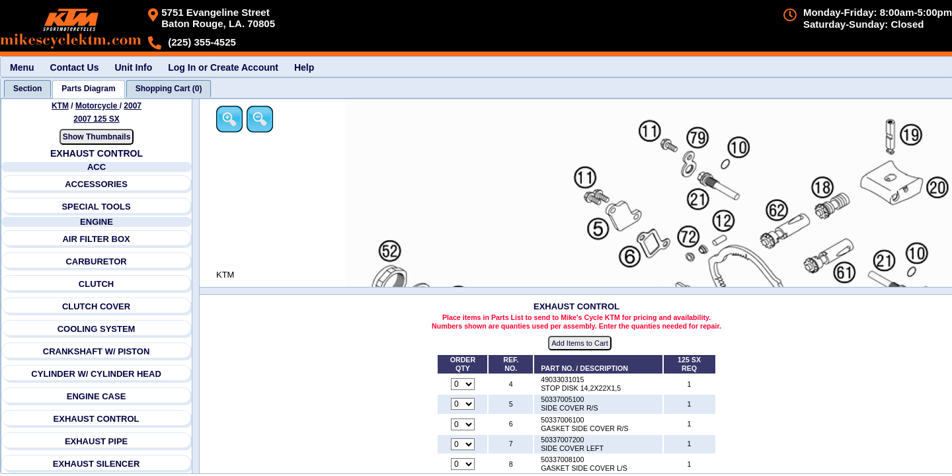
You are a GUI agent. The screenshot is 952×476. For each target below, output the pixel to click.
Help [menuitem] (304, 67)
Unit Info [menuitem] (133, 67)
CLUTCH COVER (96, 306)
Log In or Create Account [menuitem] (223, 67)
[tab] (27, 88)
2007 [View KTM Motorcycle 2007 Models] (132, 105)
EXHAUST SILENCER (96, 464)
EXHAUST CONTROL (96, 419)
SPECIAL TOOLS (95, 207)
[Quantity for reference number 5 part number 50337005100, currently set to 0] (463, 404)
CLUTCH (96, 284)
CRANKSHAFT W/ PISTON (96, 351)
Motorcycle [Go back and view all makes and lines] (97, 105)
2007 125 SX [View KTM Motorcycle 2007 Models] (96, 119)
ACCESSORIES (96, 184)
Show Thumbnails (97, 136)
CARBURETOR (95, 261)
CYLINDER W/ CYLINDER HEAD (96, 374)
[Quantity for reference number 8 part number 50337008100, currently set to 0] (463, 464)
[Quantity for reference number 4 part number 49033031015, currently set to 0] (463, 384)
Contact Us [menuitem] (74, 67)
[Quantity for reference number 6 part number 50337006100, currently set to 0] (463, 424)
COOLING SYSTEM (97, 329)
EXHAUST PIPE (96, 441)
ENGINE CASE (96, 396)
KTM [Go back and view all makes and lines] (60, 105)
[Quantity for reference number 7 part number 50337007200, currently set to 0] (463, 444)
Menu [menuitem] (22, 67)
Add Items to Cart (579, 343)
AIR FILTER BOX (96, 239)
